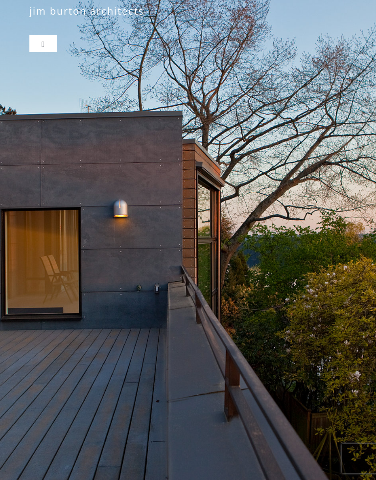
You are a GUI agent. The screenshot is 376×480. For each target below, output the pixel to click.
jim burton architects (86, 11)
